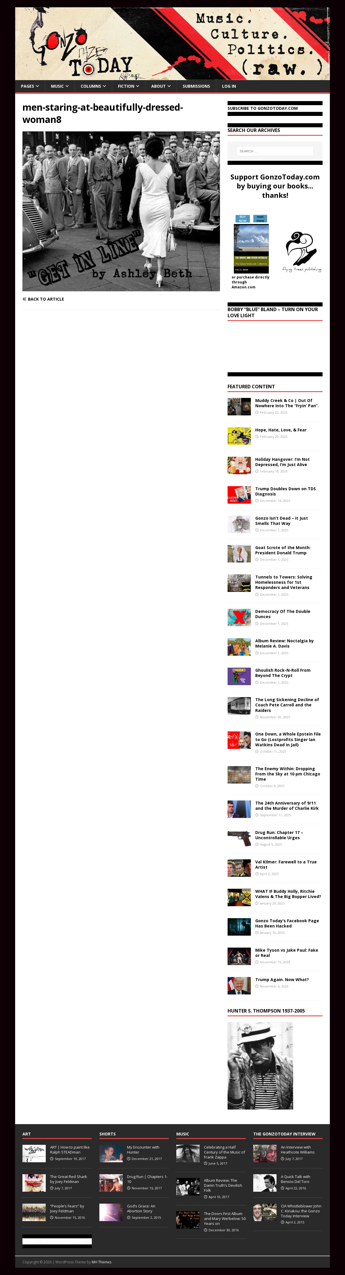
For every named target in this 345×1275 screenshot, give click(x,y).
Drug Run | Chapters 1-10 (147, 1179)
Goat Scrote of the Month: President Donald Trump (283, 550)
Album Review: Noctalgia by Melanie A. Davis (284, 643)
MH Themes (101, 1262)
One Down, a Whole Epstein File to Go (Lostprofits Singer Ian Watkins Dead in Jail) (288, 739)
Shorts (107, 1134)
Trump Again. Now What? (282, 979)
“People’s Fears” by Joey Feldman (67, 1208)
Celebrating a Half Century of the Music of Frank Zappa (224, 1152)
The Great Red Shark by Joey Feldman (68, 1179)
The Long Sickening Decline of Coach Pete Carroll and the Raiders (287, 705)
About (158, 86)
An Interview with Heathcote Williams (298, 1149)
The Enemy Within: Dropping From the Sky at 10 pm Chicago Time (287, 774)
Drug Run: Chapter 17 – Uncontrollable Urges (279, 835)
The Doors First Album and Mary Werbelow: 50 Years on (225, 1218)
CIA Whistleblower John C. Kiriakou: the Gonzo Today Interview (301, 1210)
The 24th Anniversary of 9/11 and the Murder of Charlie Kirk (287, 805)
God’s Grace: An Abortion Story (141, 1208)
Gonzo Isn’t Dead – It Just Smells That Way (281, 520)
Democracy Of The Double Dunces (282, 614)
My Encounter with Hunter (143, 1149)
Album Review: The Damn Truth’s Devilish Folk (223, 1185)
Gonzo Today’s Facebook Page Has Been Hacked (287, 923)
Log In (229, 86)
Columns (91, 86)
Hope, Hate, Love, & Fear (281, 430)
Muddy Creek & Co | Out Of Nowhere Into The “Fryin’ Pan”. (287, 403)
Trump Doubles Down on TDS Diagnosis (285, 491)
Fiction (126, 86)
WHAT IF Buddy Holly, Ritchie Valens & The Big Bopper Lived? (288, 893)
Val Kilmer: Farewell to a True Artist (286, 864)
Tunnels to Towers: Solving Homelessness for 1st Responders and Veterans (283, 582)
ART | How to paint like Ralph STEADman (70, 1149)
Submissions (196, 86)
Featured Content (251, 386)
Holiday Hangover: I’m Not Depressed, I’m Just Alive (282, 461)
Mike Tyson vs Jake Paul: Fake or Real (286, 952)
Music (57, 86)
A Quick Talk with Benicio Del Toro (295, 1179)
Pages (27, 86)
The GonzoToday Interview (284, 1134)
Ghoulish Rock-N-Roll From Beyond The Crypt (283, 672)
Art (26, 1134)
